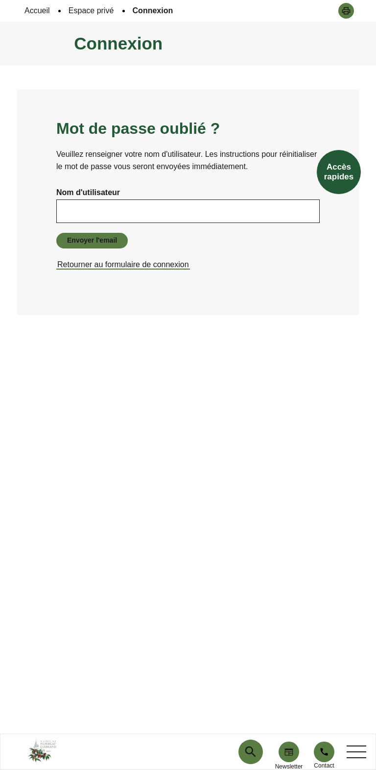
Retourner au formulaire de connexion (123, 264)
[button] (346, 11)
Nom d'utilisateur (88, 192)
